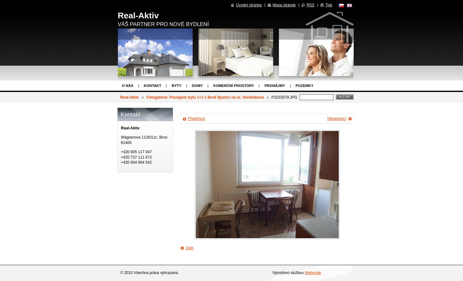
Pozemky (304, 86)
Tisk (328, 5)
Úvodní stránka (249, 5)
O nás (127, 86)
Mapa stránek (284, 5)
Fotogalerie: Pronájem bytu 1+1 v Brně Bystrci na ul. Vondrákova (205, 97)
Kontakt (152, 86)
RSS (311, 5)
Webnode (313, 273)
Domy (197, 86)
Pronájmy (274, 86)
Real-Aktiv (129, 97)
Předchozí (196, 118)
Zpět (190, 248)
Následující (336, 118)
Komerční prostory (233, 86)
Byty (176, 86)
